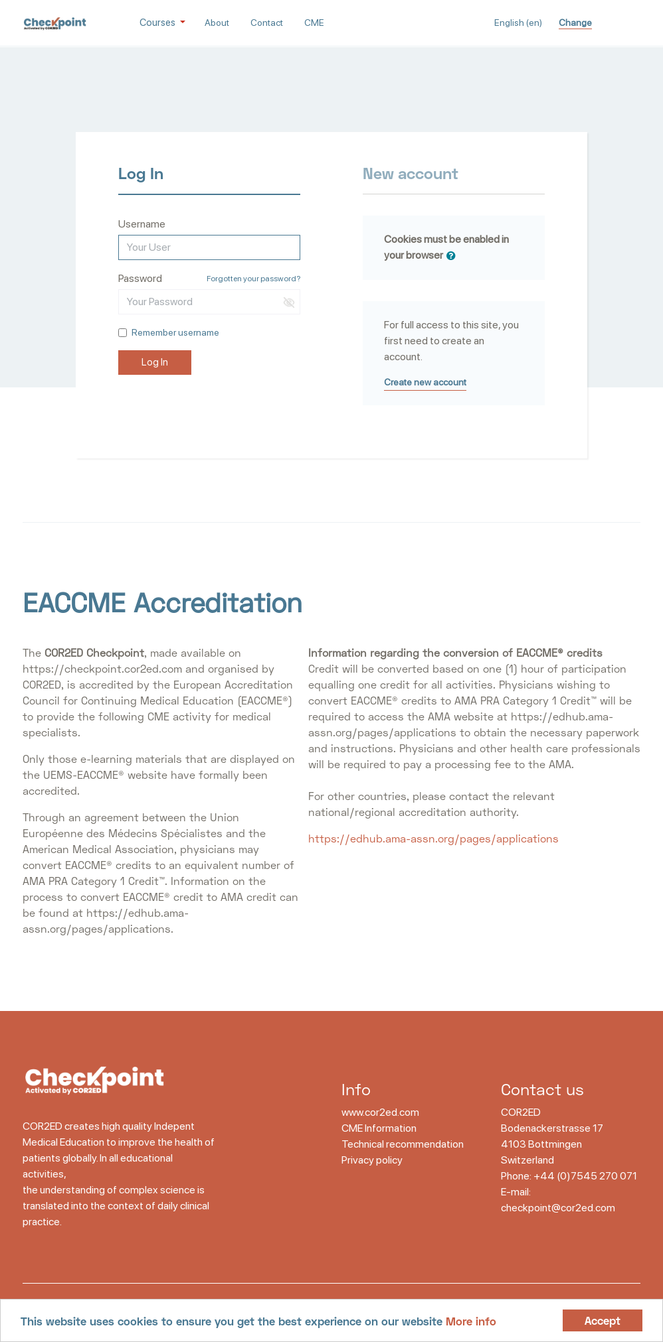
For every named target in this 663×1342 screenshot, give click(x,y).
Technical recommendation (402, 1144)
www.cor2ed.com (380, 1112)
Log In (155, 362)
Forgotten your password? (253, 278)
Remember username (175, 332)
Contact (266, 22)
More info (471, 1321)
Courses (158, 23)
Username (141, 224)
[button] (453, 256)
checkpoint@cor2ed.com (558, 1207)
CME (314, 22)
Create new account (425, 382)
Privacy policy (372, 1160)
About (217, 22)
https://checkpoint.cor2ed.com (102, 668)
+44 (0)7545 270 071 (585, 1176)
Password (140, 278)
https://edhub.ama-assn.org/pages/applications (433, 838)
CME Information (379, 1128)
